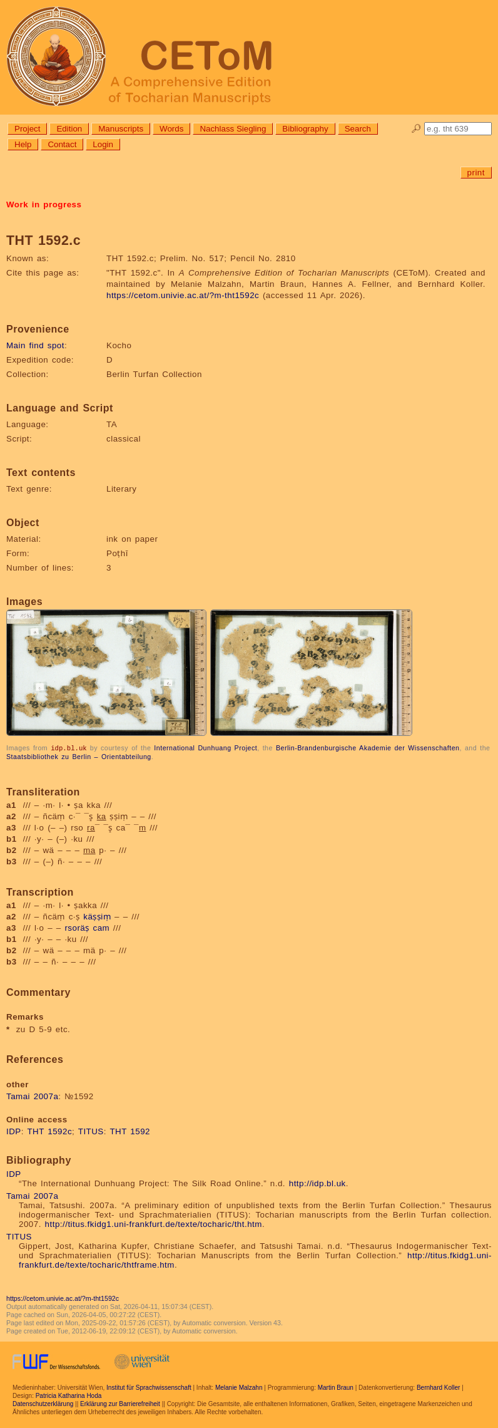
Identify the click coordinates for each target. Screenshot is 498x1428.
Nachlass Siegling (233, 128)
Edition (69, 128)
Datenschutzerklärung (43, 1403)
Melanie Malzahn (239, 1387)
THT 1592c (49, 1131)
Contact (62, 144)
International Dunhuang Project (205, 748)
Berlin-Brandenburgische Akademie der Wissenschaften (368, 748)
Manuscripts (120, 128)
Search (358, 128)
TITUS (91, 1131)
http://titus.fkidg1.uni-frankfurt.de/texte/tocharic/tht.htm (153, 1223)
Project (27, 128)
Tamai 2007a (32, 1095)
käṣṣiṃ (97, 916)
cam (101, 927)
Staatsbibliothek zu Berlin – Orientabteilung (78, 756)
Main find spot (35, 345)
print (476, 172)
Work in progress (43, 204)
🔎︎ (416, 128)
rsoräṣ (76, 927)
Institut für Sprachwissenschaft (148, 1387)
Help (22, 144)
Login (103, 144)
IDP (13, 1131)
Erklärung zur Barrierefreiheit (120, 1403)
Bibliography (305, 128)
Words (171, 128)
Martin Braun (335, 1387)
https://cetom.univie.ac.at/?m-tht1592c (182, 295)
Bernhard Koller (438, 1387)
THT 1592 (129, 1131)
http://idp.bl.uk (317, 1182)
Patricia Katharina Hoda (69, 1395)
